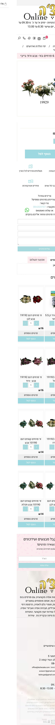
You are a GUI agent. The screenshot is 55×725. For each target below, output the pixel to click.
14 (41, 133)
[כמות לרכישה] (44, 141)
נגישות (50, 638)
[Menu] (52, 38)
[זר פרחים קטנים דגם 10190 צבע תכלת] (14, 496)
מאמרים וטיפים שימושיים (40, 646)
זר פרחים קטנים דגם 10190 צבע (14, 441)
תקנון (50, 627)
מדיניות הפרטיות (26, 549)
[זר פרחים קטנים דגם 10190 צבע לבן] (41, 496)
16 (25, 328)
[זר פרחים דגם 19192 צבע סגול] (41, 372)
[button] (40, 338)
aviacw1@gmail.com (30, 671)
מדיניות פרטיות (46, 642)
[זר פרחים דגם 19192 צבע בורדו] (41, 434)
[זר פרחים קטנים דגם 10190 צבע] (14, 434)
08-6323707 (22, 207)
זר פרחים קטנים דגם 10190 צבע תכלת (14, 502)
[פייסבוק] (17, 38)
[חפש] (2, 38)
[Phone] (7, 38)
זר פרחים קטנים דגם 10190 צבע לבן (41, 502)
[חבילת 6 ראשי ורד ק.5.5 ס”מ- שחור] (41, 311)
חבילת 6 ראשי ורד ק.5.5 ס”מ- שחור (40, 317)
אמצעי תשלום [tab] (20, 260)
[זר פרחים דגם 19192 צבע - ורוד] (14, 372)
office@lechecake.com (24, 667)
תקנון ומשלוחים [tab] (43, 260)
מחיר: (47, 133)
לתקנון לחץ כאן (44, 265)
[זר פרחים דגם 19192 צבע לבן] (14, 311)
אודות (51, 631)
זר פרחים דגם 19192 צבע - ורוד (14, 379)
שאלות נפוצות (46, 649)
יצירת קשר (48, 635)
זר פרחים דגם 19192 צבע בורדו (41, 441)
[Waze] (12, 38)
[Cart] (27, 38)
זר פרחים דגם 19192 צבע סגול (41, 379)
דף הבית (49, 624)
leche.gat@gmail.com (30, 674)
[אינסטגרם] (22, 38)
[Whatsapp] (48, 718)
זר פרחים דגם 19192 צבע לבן (14, 317)
